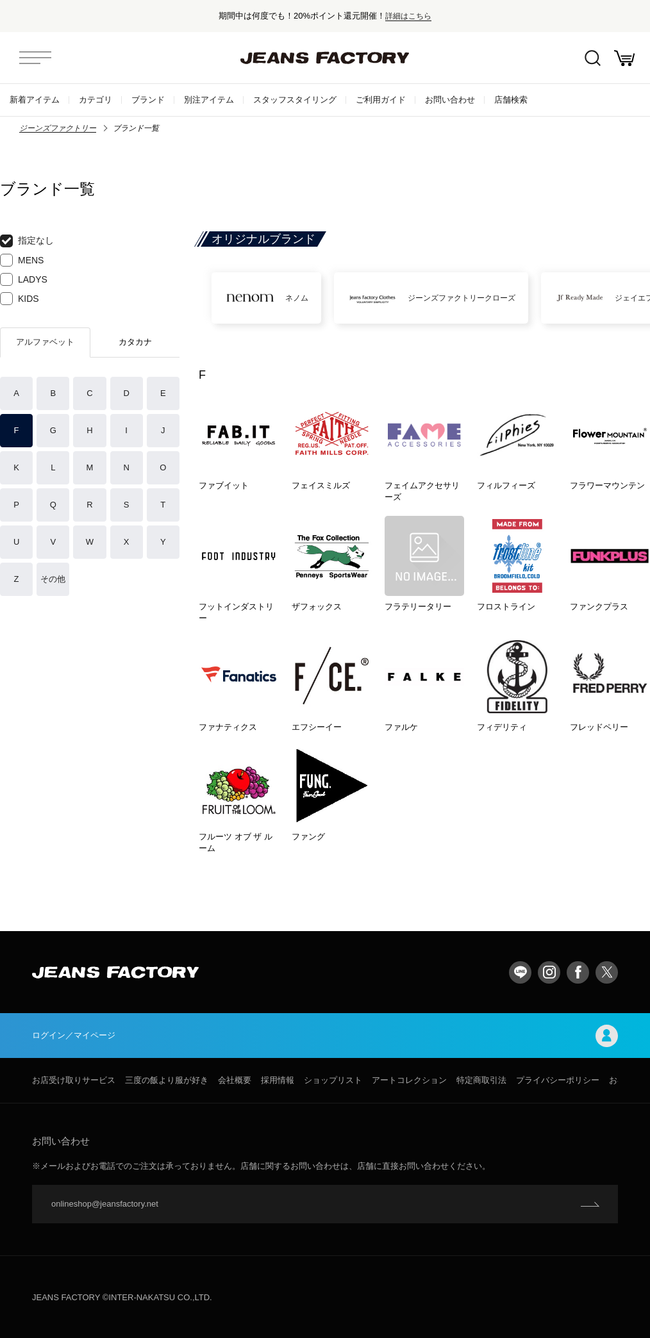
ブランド (148, 99)
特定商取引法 (481, 1080)
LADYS (23, 279)
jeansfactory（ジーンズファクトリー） (325, 57)
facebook (578, 972)
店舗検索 (511, 99)
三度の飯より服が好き (166, 1080)
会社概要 (234, 1080)
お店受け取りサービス (73, 1080)
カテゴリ (95, 99)
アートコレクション (409, 1080)
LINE (520, 972)
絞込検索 (593, 58)
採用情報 (277, 1080)
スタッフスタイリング (295, 99)
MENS (22, 260)
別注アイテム (209, 99)
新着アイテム (35, 99)
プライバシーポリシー (557, 1080)
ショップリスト (333, 1080)
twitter (607, 972)
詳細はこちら (408, 16)
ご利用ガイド (381, 99)
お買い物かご (624, 58)
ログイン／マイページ (325, 1036)
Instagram (549, 972)
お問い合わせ (450, 99)
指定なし (27, 241)
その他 (52, 579)
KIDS (19, 298)
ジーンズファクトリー (57, 128)
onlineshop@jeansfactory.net (104, 1204)
